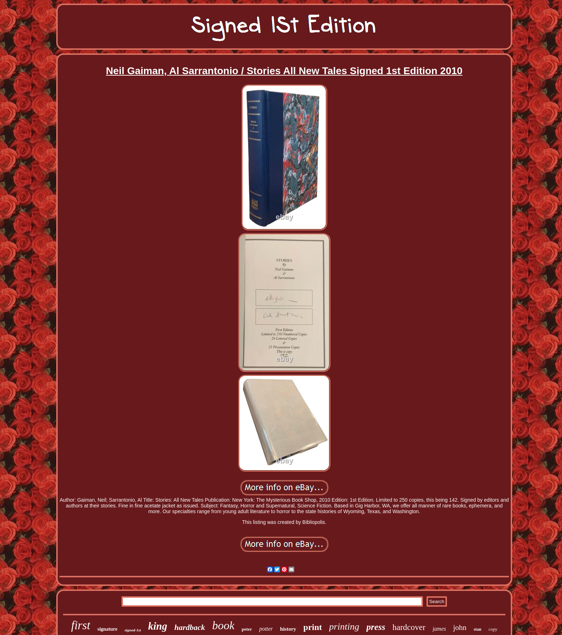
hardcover (408, 627)
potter (266, 629)
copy (493, 629)
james (439, 629)
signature (107, 629)
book (223, 625)
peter (247, 629)
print (312, 627)
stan (477, 629)
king (157, 626)
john (459, 627)
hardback (189, 627)
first (80, 625)
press (375, 627)
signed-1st (132, 630)
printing (344, 626)
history (288, 629)
